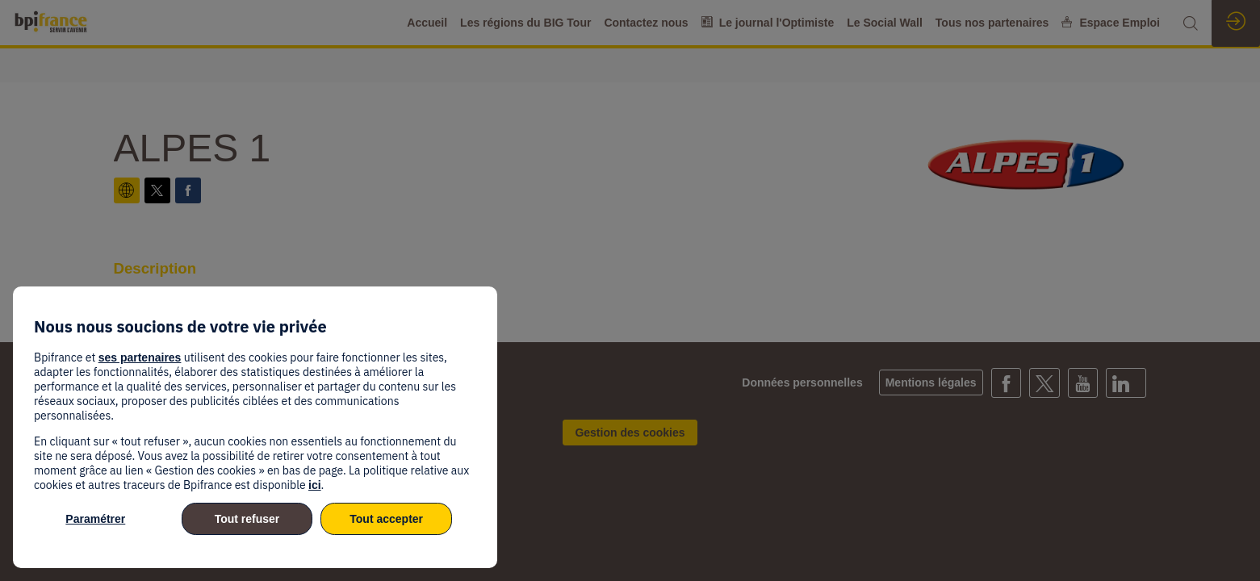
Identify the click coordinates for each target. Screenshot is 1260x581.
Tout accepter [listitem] (386, 518)
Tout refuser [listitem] (247, 518)
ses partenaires (140, 357)
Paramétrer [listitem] (95, 518)
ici (314, 485)
